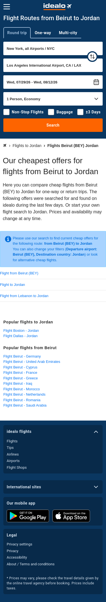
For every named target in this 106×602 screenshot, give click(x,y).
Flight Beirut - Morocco (21, 389)
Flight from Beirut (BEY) (19, 273)
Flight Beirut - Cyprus (20, 367)
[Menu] (6, 6)
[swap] (92, 56)
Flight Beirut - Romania (21, 400)
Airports (13, 461)
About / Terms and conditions (30, 564)
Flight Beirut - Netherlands (24, 394)
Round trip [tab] (17, 33)
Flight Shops (17, 467)
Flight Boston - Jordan (21, 330)
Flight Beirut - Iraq (17, 383)
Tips (10, 447)
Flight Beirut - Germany (22, 356)
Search (53, 125)
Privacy (12, 551)
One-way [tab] (43, 33)
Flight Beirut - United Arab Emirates (31, 362)
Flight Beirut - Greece (20, 378)
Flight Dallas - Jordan (20, 336)
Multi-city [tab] (68, 33)
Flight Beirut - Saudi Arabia (25, 405)
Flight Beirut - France (20, 372)
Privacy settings (19, 544)
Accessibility (17, 557)
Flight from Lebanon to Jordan (24, 296)
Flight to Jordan (12, 285)
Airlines (13, 454)
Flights (12, 441)
